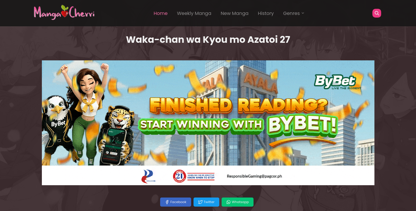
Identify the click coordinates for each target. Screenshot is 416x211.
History (266, 13)
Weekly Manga (194, 13)
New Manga (235, 13)
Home (161, 13)
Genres (294, 13)
